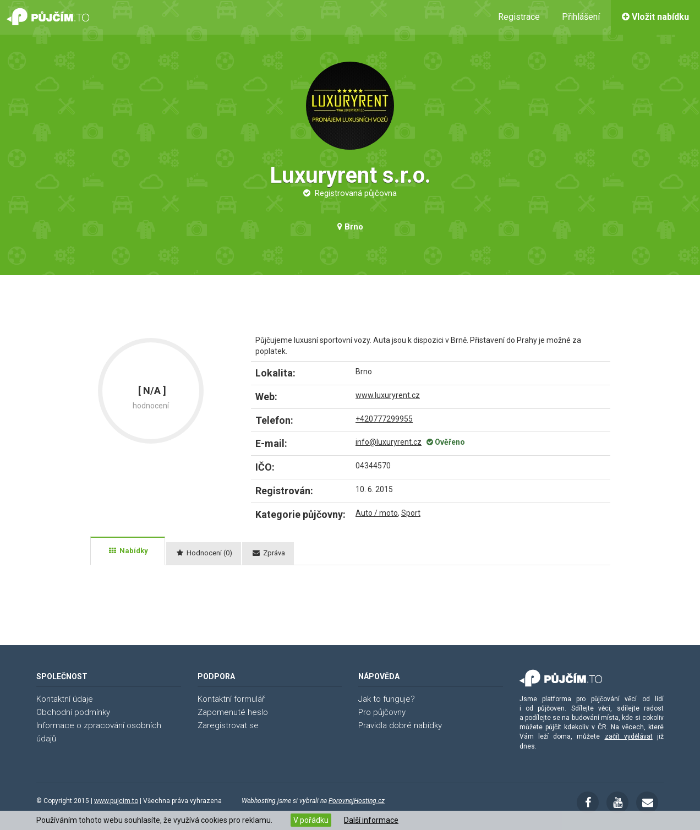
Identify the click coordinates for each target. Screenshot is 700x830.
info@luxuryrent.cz (389, 442)
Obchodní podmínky (73, 712)
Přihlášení (581, 17)
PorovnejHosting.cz (357, 801)
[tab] (127, 551)
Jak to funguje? (386, 699)
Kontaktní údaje (64, 699)
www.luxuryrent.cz (388, 395)
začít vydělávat (629, 736)
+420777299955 (384, 418)
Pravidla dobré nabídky (400, 725)
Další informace (371, 820)
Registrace (519, 17)
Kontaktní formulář (231, 699)
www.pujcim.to (116, 801)
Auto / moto (377, 513)
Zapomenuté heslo (233, 712)
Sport (410, 513)
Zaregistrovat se (228, 725)
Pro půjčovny (382, 712)
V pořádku (311, 820)
